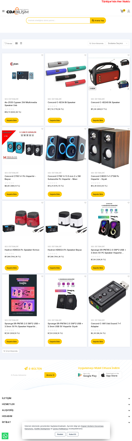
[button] (8, 43)
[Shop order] (117, 43)
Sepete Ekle (12, 120)
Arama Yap (99, 20)
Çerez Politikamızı (60, 429)
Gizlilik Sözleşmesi (42, 429)
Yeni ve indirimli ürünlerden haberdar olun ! (33, 381)
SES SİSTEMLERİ (11, 99)
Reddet (60, 434)
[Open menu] (4, 11)
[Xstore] (17, 11)
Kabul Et (72, 434)
